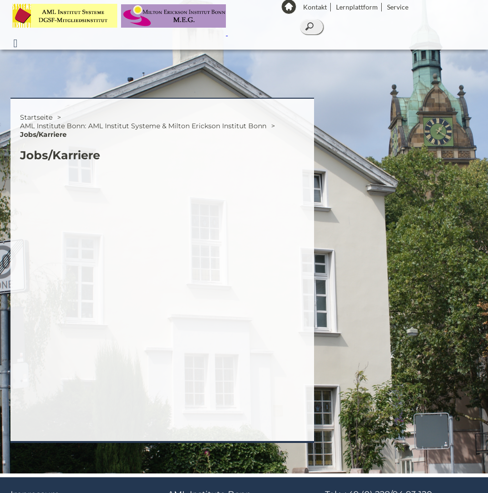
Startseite (36, 121)
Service (397, 7)
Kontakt (315, 7)
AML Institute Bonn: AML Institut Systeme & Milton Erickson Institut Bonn (143, 129)
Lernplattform (357, 7)
